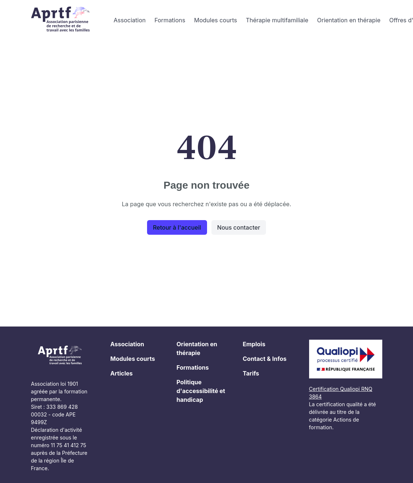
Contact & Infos (265, 358)
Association (130, 20)
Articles (121, 373)
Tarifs (251, 373)
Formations (169, 20)
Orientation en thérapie (348, 20)
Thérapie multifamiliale (277, 20)
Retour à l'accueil (177, 227)
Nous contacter (238, 227)
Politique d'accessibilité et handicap (201, 390)
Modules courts (215, 20)
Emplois (254, 344)
